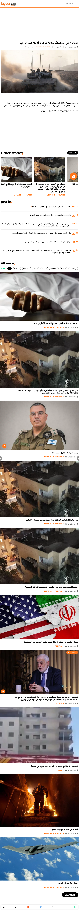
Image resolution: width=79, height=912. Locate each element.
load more (70, 895)
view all (72, 153)
